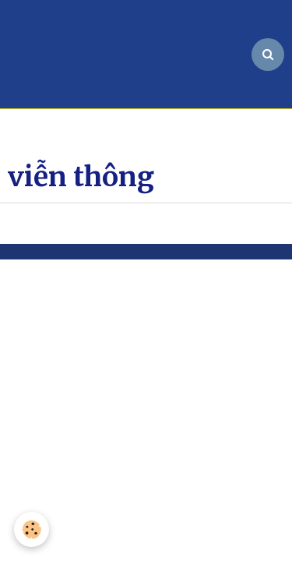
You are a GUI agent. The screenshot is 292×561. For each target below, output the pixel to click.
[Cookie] (31, 529)
